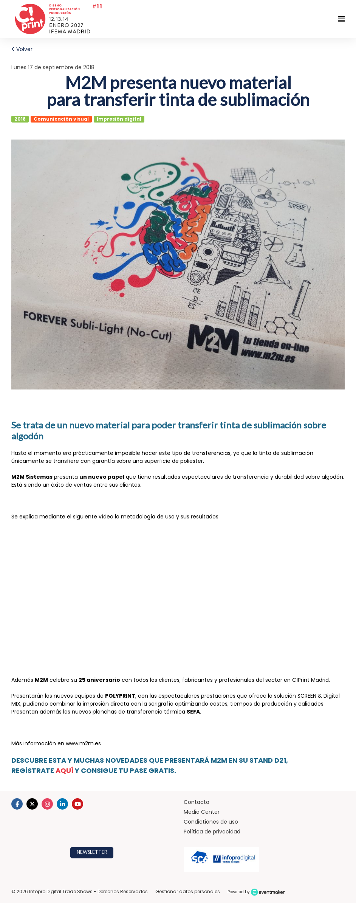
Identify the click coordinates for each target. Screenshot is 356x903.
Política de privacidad (212, 831)
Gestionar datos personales (187, 891)
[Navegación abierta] (341, 19)
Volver (22, 49)
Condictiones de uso (211, 821)
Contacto (196, 802)
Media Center (202, 812)
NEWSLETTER (92, 852)
